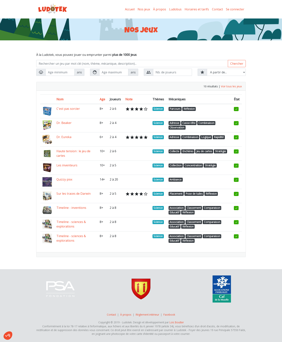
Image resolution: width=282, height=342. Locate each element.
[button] (7, 335)
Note (129, 99)
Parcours (175, 109)
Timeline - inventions (71, 208)
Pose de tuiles (194, 193)
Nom (59, 99)
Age (102, 99)
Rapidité (219, 137)
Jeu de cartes (204, 151)
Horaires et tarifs (197, 9)
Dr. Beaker (64, 123)
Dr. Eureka (63, 137)
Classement (194, 208)
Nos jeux (144, 9)
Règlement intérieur (147, 314)
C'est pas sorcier (68, 109)
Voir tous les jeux (231, 86)
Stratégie (220, 151)
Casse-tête (189, 123)
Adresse (174, 123)
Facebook (169, 314)
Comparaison (212, 208)
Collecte (174, 151)
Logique (206, 137)
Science (158, 109)
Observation (177, 127)
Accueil (130, 9)
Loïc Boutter (177, 322)
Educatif (174, 212)
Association (177, 208)
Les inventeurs (66, 165)
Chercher (236, 63)
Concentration (193, 165)
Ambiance (176, 179)
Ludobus (175, 9)
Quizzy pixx (64, 179)
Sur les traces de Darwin (73, 193)
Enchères (187, 151)
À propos (159, 9)
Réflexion (189, 109)
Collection (176, 165)
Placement (176, 193)
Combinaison (206, 123)
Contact (217, 9)
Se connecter (235, 9)
